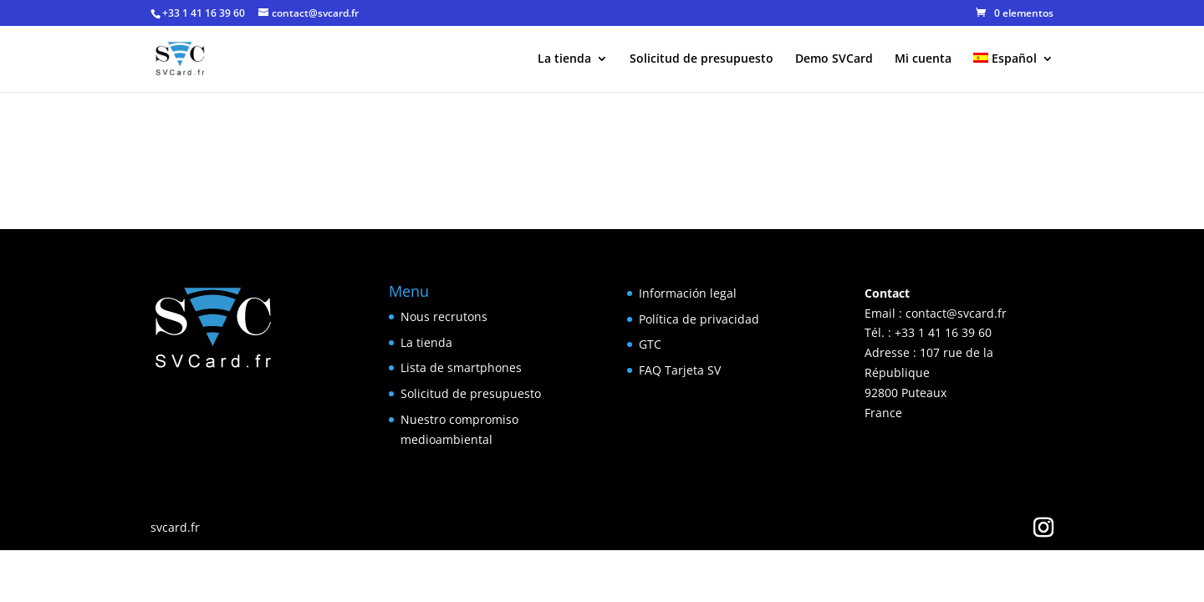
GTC (650, 344)
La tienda (564, 59)
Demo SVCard (834, 59)
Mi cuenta (923, 59)
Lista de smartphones (461, 367)
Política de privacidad (699, 319)
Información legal (688, 293)
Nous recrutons (443, 316)
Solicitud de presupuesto (701, 59)
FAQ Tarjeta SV (680, 370)
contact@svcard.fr (956, 313)
